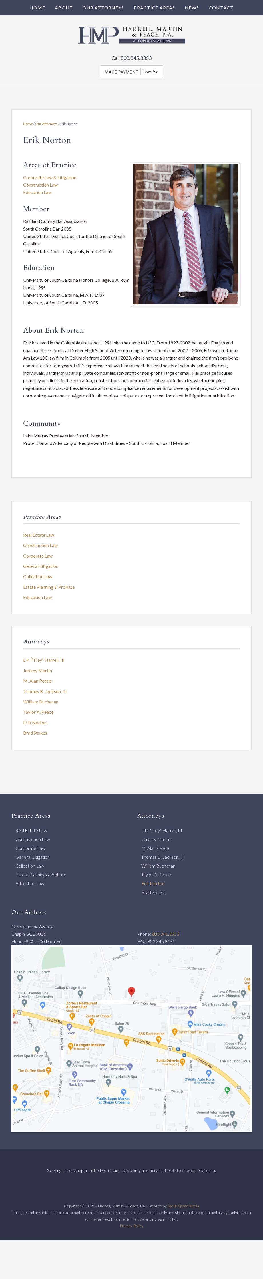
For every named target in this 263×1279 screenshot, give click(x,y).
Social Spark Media (183, 1205)
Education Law (37, 192)
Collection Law (37, 576)
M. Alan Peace (37, 680)
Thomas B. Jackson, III (45, 691)
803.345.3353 (136, 58)
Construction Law (40, 184)
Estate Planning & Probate (49, 587)
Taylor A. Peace (38, 712)
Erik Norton (35, 722)
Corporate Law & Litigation (49, 177)
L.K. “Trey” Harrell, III (44, 660)
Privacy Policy (131, 1225)
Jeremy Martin (37, 670)
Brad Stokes (35, 732)
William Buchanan (40, 701)
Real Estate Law (38, 535)
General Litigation (40, 566)
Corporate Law (38, 555)
